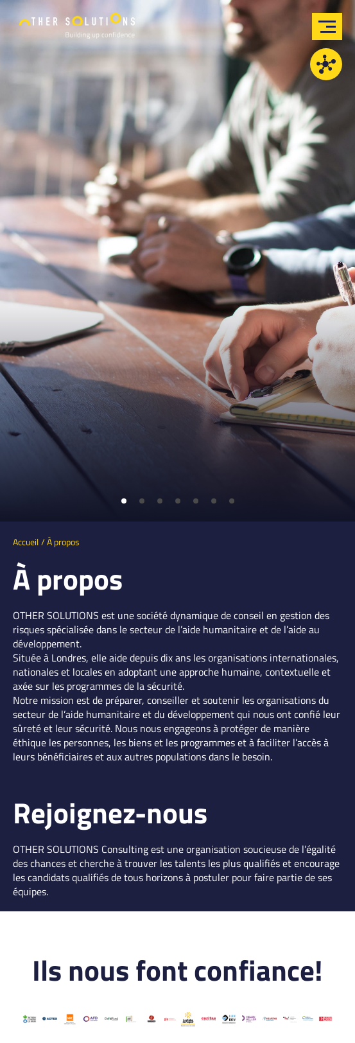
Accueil (26, 541)
